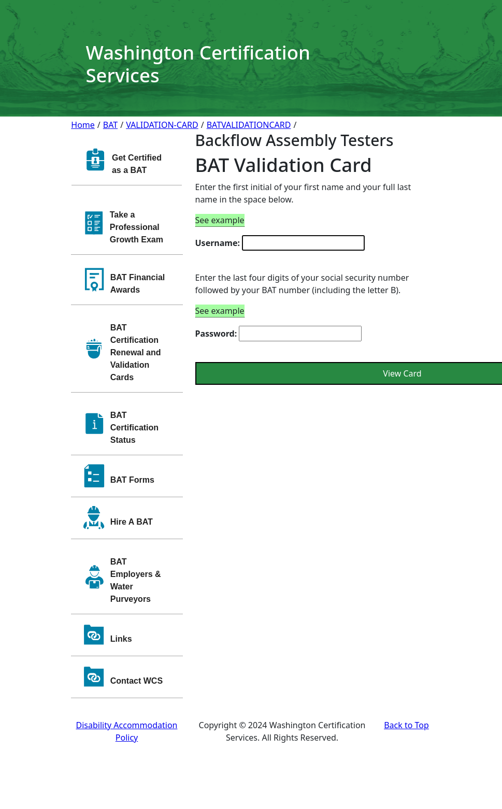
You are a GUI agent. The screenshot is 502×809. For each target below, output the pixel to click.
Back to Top (406, 725)
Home (83, 125)
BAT (110, 125)
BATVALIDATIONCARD (249, 125)
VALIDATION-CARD (162, 125)
